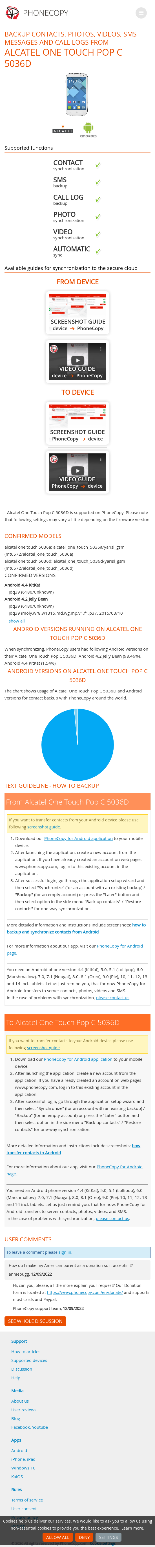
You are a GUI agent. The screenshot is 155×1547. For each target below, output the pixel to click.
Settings (108, 1537)
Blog (15, 1418)
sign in (65, 1252)
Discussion (21, 1369)
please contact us (112, 997)
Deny (84, 1537)
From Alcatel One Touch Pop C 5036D (77, 312)
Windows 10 (23, 1468)
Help (15, 1377)
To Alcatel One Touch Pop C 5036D (77, 423)
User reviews (23, 1409)
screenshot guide (43, 827)
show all (17, 621)
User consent (24, 1508)
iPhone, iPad (23, 1459)
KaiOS (17, 1476)
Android (19, 1450)
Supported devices (29, 1360)
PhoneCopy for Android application (78, 838)
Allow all (57, 1537)
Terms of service (27, 1500)
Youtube (40, 1427)
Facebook (20, 1427)
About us (20, 1401)
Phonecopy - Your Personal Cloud (37, 12)
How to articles (25, 1351)
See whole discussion (35, 1321)
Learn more (132, 1528)
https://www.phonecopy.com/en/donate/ (85, 1292)
